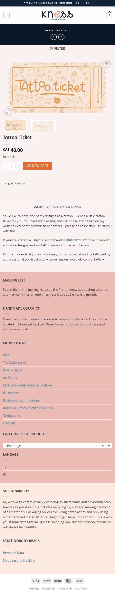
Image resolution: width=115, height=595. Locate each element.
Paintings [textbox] (55, 445)
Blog (6, 355)
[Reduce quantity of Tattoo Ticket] (5, 166)
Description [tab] (42, 206)
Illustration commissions (21, 400)
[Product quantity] (11, 166)
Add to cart (37, 166)
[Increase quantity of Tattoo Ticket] (17, 166)
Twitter (33, 588)
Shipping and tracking (19, 560)
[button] (87, 3)
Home (49, 30)
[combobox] (57, 445)
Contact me (11, 415)
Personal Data (13, 553)
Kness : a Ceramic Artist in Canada (28, 408)
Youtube (81, 588)
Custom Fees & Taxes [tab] (67, 206)
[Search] (78, 3)
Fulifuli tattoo (72, 240)
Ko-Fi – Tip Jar (13, 370)
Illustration (11, 393)
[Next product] (54, 37)
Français (9, 423)
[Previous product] (61, 37)
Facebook (48, 588)
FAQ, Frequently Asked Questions (27, 385)
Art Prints (10, 377)
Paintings (63, 30)
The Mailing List (14, 362)
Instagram (64, 588)
